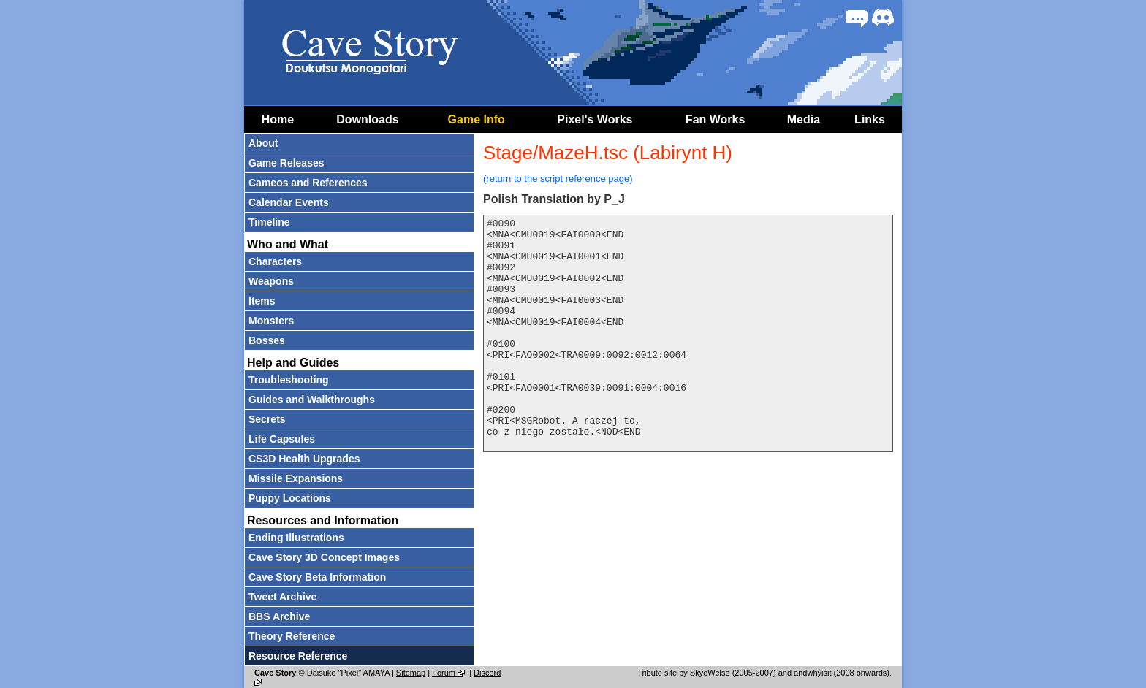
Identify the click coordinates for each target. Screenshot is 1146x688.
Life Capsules (281, 439)
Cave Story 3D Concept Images (324, 557)
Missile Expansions (295, 478)
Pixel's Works (594, 119)
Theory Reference (291, 636)
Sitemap (410, 672)
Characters (275, 261)
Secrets (267, 419)
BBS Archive (279, 616)
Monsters (271, 320)
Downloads (367, 119)
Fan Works (715, 119)
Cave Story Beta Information (317, 577)
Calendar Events (288, 202)
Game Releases (286, 163)
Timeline (269, 222)
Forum (449, 672)
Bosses (266, 340)
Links (869, 119)
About (263, 143)
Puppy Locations (289, 498)
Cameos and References (308, 182)
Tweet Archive (282, 597)
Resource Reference (297, 656)
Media (803, 119)
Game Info (476, 119)
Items (262, 301)
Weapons (271, 281)
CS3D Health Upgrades (304, 459)
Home (278, 119)
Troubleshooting (288, 380)
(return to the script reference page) (558, 178)
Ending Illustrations (296, 537)
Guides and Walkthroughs (311, 399)
